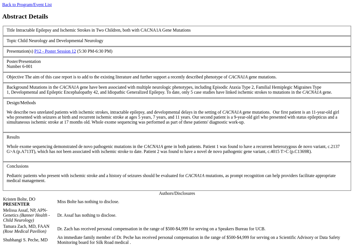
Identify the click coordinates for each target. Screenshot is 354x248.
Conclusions (17, 166)
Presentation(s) (20, 51)
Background (17, 87)
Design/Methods (21, 102)
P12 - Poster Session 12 (55, 51)
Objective (15, 77)
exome (26, 146)
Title (11, 30)
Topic (12, 40)
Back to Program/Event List (27, 4)
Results (13, 137)
